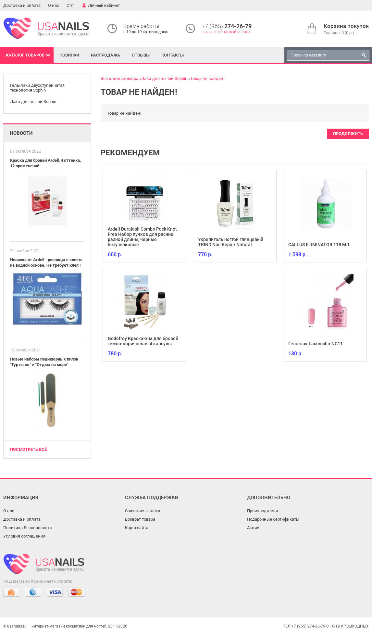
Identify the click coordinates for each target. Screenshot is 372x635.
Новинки (69, 55)
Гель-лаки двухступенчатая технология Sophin (37, 88)
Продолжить (348, 133)
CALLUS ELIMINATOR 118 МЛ (318, 244)
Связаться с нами (142, 510)
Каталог (25, 55)
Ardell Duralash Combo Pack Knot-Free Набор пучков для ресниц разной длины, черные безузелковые (143, 236)
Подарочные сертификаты (273, 519)
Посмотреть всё (28, 449)
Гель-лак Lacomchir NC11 (315, 343)
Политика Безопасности (27, 527)
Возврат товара (140, 519)
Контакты (172, 55)
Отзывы (141, 55)
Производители (262, 510)
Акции (253, 527)
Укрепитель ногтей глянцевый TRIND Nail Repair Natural (230, 242)
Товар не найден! (207, 78)
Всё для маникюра (119, 78)
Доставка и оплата (22, 5)
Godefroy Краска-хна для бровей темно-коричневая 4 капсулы (143, 341)
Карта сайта (136, 527)
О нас (53, 5)
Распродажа (105, 55)
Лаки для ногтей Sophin (33, 101)
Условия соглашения (24, 536)
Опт (70, 5)
